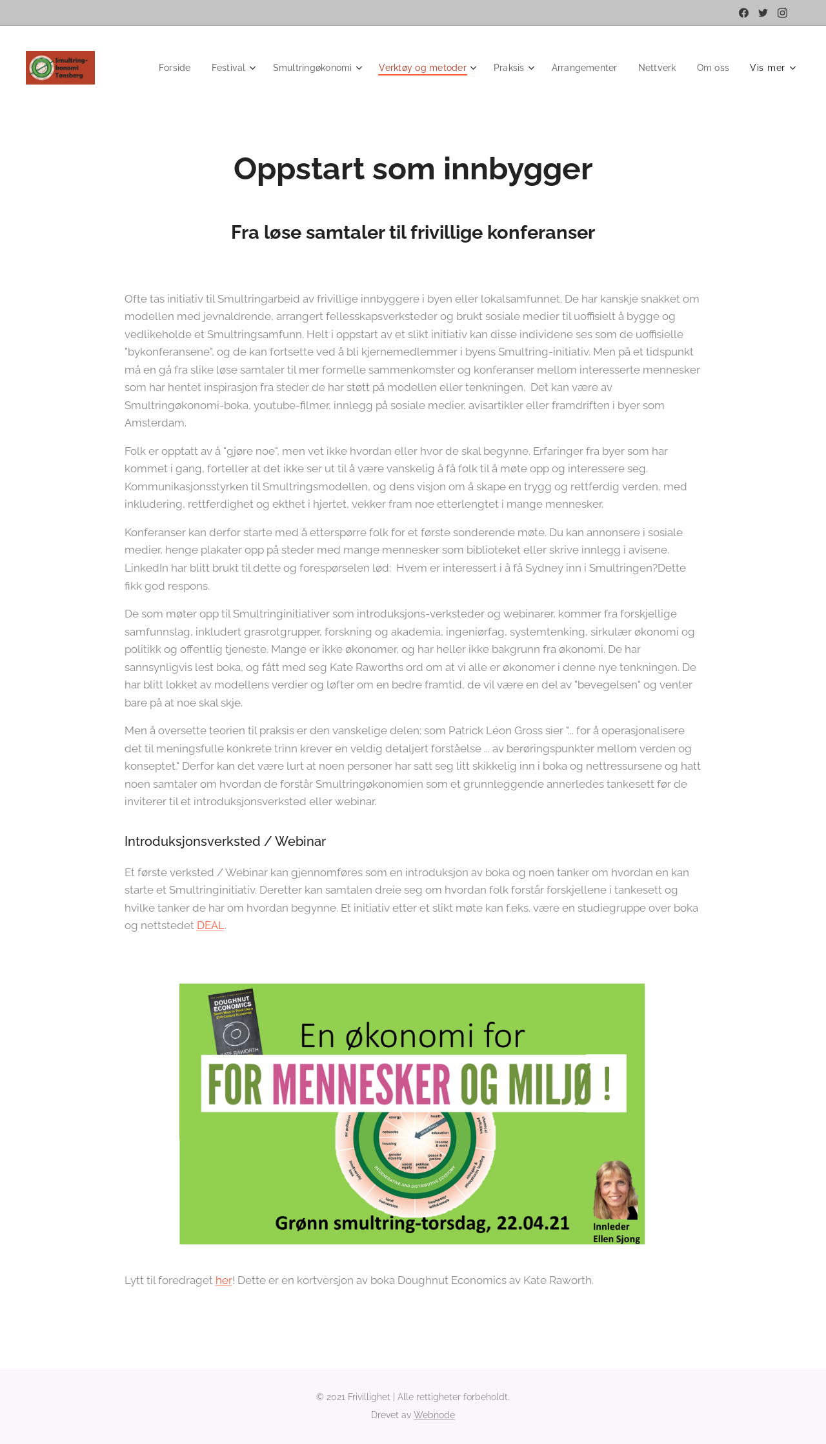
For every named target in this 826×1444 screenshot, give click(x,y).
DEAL (211, 925)
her (224, 1280)
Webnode (434, 1415)
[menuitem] (210, 68)
